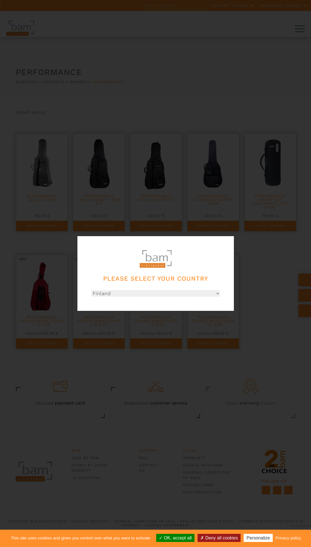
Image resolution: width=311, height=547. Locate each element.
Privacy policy (288, 538)
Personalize (258, 538)
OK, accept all (175, 538)
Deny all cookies (219, 538)
